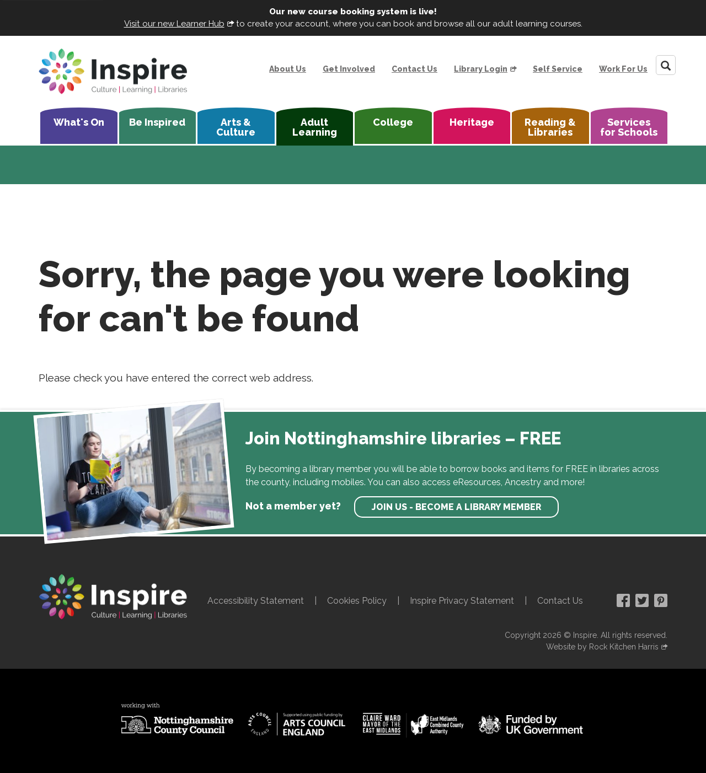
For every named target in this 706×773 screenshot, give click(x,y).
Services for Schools (628, 127)
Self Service (557, 69)
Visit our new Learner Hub (174, 24)
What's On (79, 122)
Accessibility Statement (255, 600)
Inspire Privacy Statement (462, 600)
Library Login (480, 69)
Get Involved (349, 69)
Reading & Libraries (550, 127)
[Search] (666, 65)
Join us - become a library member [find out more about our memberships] (456, 507)
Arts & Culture (235, 127)
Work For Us (623, 69)
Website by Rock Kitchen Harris (602, 646)
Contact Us (414, 69)
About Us (287, 69)
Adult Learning (314, 127)
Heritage (472, 122)
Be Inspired (157, 122)
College (393, 122)
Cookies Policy (357, 600)
